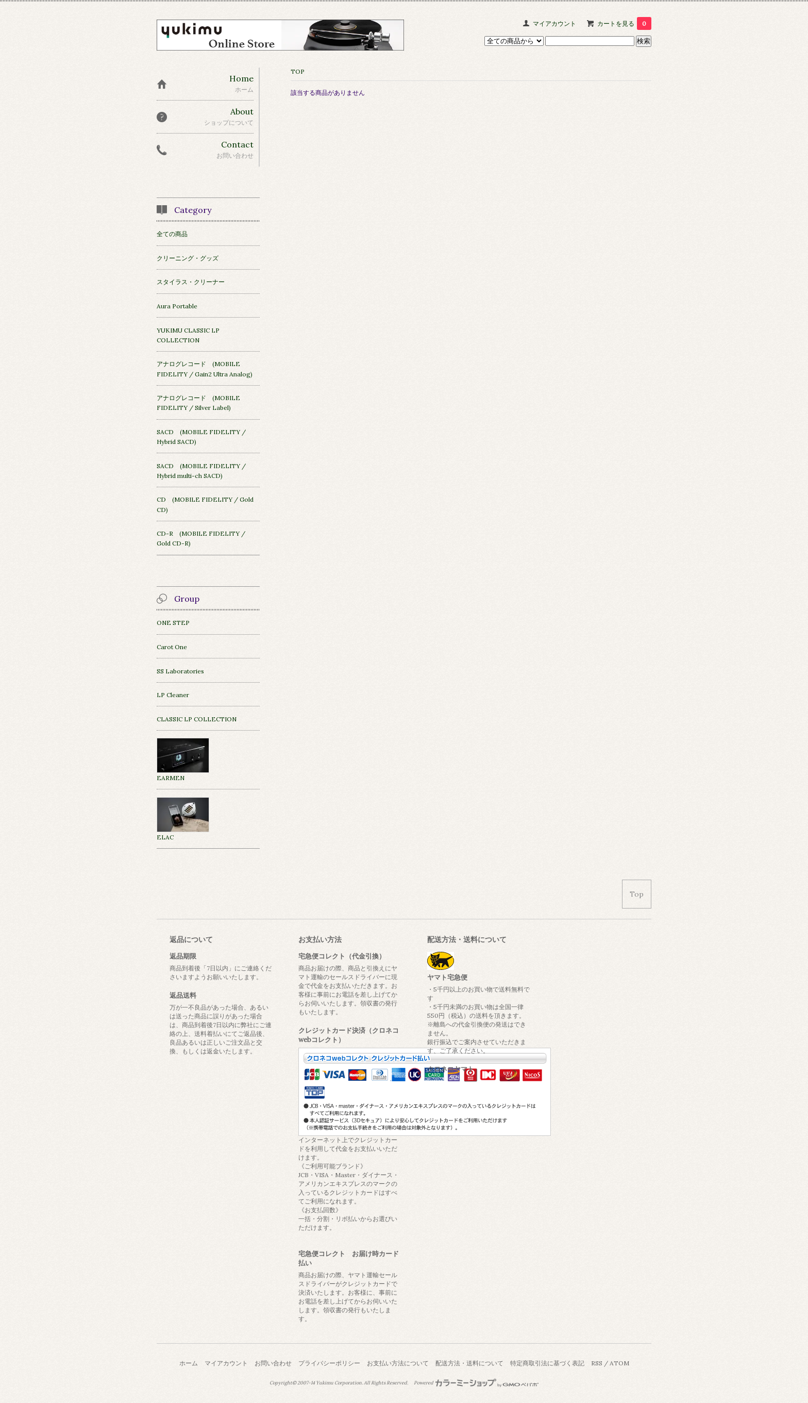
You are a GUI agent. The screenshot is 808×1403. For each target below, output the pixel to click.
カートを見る (624, 23)
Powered (476, 1383)
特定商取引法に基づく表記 (547, 1363)
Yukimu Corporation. (339, 1383)
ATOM (619, 1363)
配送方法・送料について (469, 1363)
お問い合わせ (273, 1363)
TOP (298, 71)
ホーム (188, 1363)
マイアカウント (554, 23)
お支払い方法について (398, 1363)
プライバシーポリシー (329, 1363)
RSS (596, 1363)
